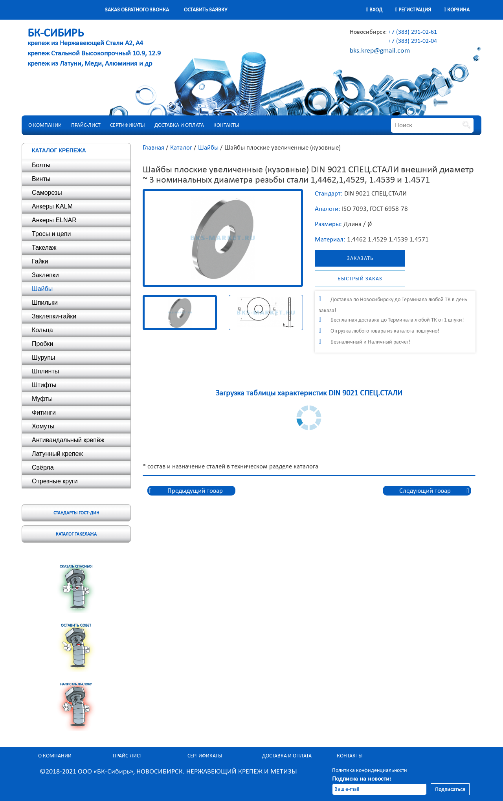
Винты (41, 179)
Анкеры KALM (52, 206)
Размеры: (328, 224)
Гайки (40, 261)
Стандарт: (329, 193)
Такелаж (44, 247)
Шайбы (42, 288)
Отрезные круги (55, 481)
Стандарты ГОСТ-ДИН (76, 513)
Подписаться (450, 789)
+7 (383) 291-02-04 (412, 40)
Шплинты (45, 371)
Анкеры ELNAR (54, 220)
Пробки (42, 343)
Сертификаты (127, 125)
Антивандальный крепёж (68, 440)
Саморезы (47, 192)
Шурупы (43, 357)
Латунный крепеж (57, 453)
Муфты (42, 398)
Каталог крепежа (59, 150)
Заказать (360, 258)
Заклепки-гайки (54, 316)
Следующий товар (425, 490)
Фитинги (44, 412)
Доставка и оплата (179, 125)
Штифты (44, 385)
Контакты (226, 125)
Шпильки (45, 302)
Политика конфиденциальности (369, 770)
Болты (41, 165)
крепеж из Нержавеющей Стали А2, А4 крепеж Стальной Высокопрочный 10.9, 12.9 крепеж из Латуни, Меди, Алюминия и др (94, 49)
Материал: (330, 239)
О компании (45, 125)
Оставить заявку (205, 9)
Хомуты (43, 426)
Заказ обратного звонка (137, 9)
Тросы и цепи (51, 233)
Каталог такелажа (76, 534)
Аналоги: (327, 209)
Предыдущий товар (195, 490)
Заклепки (45, 275)
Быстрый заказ (360, 278)
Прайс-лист (86, 125)
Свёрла (43, 467)
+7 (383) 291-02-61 (412, 31)
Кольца (42, 330)
